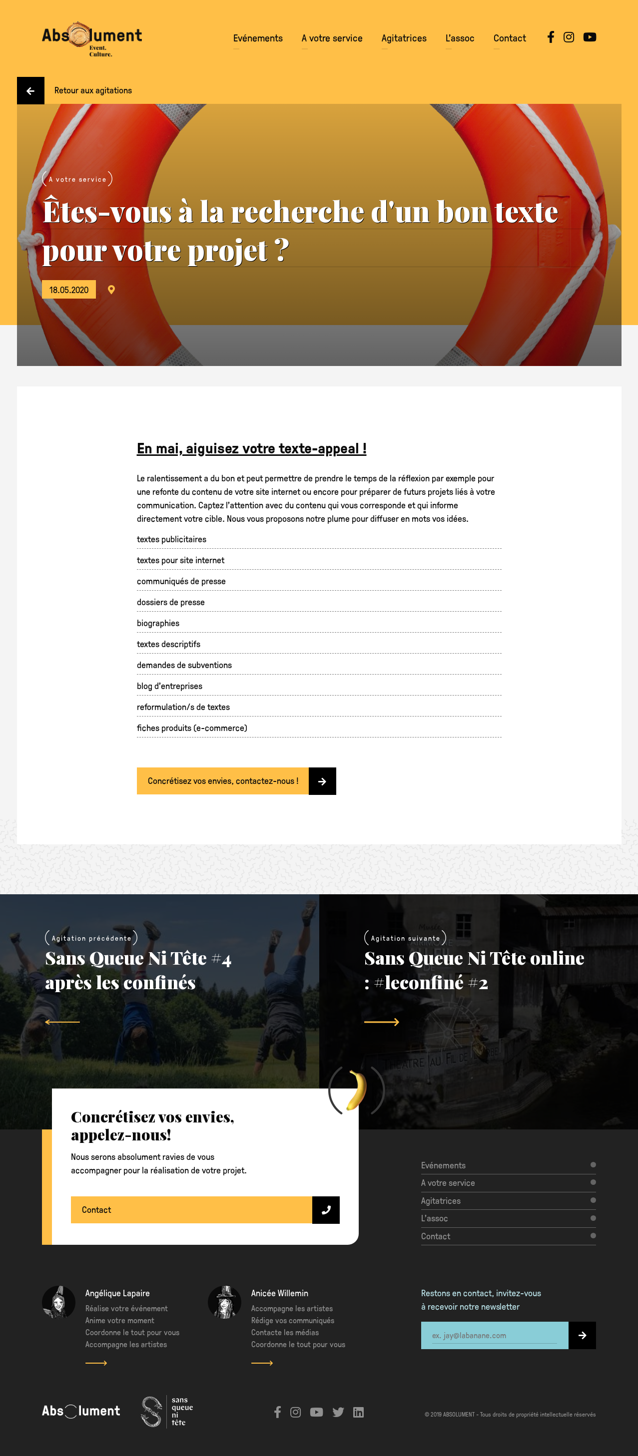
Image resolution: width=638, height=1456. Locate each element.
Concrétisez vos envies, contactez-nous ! (242, 780)
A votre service (332, 37)
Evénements (258, 37)
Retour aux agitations (74, 90)
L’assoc (460, 37)
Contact (510, 37)
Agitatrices (404, 37)
